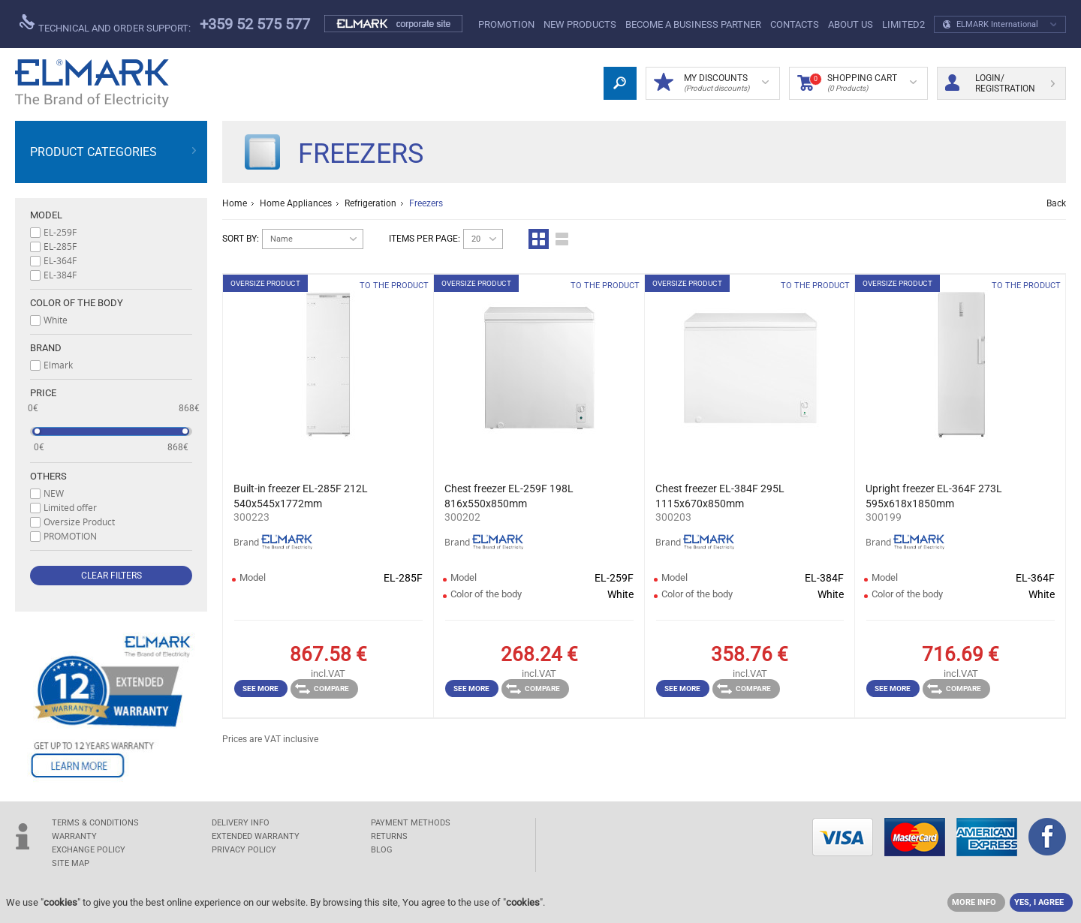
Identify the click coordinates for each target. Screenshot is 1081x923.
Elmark (58, 365)
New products (580, 24)
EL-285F (60, 246)
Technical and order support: (105, 24)
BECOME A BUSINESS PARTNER (693, 24)
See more (260, 688)
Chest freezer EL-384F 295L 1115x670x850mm (719, 496)
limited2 (903, 24)
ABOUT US (850, 24)
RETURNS (389, 836)
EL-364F (60, 260)
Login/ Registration (1000, 83)
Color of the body (76, 302)
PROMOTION (506, 24)
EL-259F (60, 232)
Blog (382, 850)
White (56, 320)
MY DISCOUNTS (711, 83)
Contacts (794, 24)
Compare (322, 689)
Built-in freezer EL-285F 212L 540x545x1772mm (300, 496)
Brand (46, 347)
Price (43, 392)
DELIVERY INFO (240, 823)
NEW (54, 493)
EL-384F (60, 275)
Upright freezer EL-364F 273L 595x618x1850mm (934, 496)
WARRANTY (74, 836)
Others (48, 476)
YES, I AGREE (1039, 902)
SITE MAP (70, 863)
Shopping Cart (857, 83)
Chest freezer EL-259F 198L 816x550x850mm (509, 496)
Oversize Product (79, 522)
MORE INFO (974, 902)
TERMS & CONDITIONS (95, 823)
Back (1056, 203)
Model (46, 215)
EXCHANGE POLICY (88, 850)
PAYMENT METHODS (410, 823)
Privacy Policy (244, 850)
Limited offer (70, 507)
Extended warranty (256, 836)
